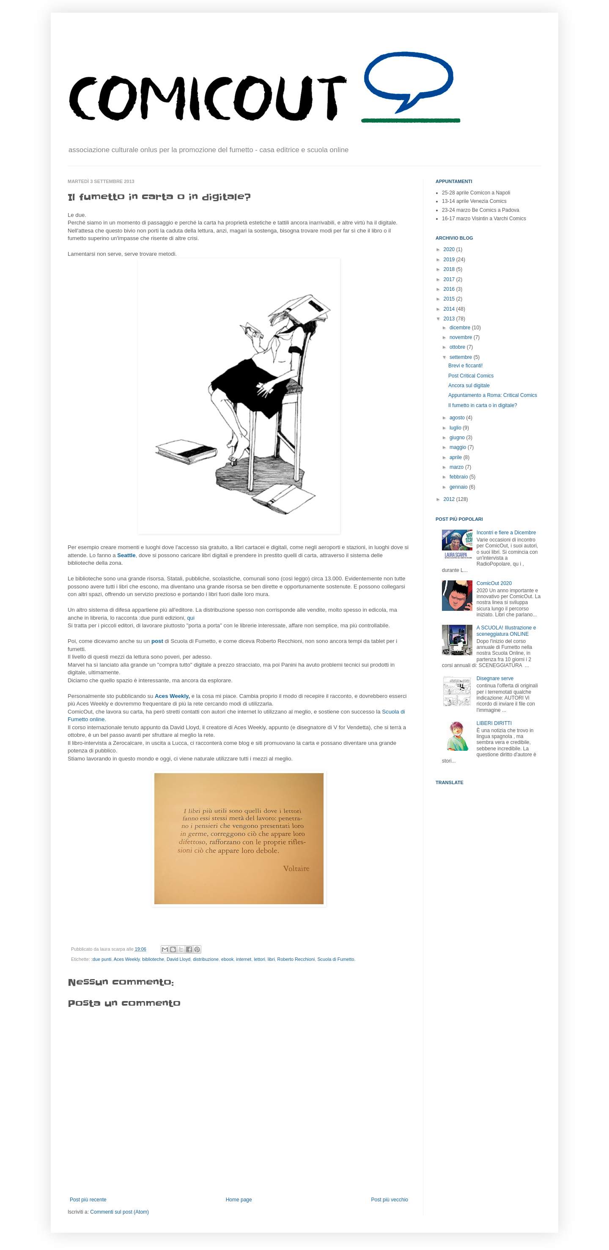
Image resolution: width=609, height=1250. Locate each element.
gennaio (459, 487)
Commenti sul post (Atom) (119, 1212)
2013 (450, 319)
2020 (450, 249)
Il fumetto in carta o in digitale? (482, 405)
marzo (457, 467)
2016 (450, 289)
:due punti (101, 959)
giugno (458, 437)
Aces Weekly (127, 959)
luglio (456, 428)
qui (191, 618)
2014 (450, 309)
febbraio (459, 477)
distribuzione (206, 959)
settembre (462, 357)
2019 (450, 260)
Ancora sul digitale (469, 385)
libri (271, 959)
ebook (227, 959)
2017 (450, 279)
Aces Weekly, (172, 696)
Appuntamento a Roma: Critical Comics (492, 395)
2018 (450, 269)
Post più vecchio (389, 1200)
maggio (459, 447)
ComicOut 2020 (494, 583)
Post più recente (88, 1200)
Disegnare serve (495, 678)
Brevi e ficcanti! (465, 366)
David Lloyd (178, 959)
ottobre (458, 347)
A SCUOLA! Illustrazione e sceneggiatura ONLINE (506, 631)
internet (243, 959)
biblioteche (153, 959)
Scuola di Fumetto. (336, 959)
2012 (450, 499)
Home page (239, 1200)
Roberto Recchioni (296, 959)
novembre (462, 337)
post (158, 641)
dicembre (461, 328)
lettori (259, 959)
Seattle (126, 555)
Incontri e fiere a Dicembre (506, 533)
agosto (458, 418)
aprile (457, 457)
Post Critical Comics (471, 376)
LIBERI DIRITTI (494, 723)
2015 (450, 299)
